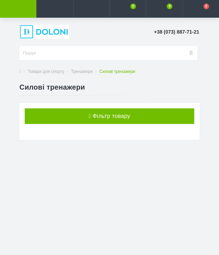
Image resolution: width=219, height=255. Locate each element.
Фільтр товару (109, 116)
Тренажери (82, 71)
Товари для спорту (46, 71)
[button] (91, 9)
